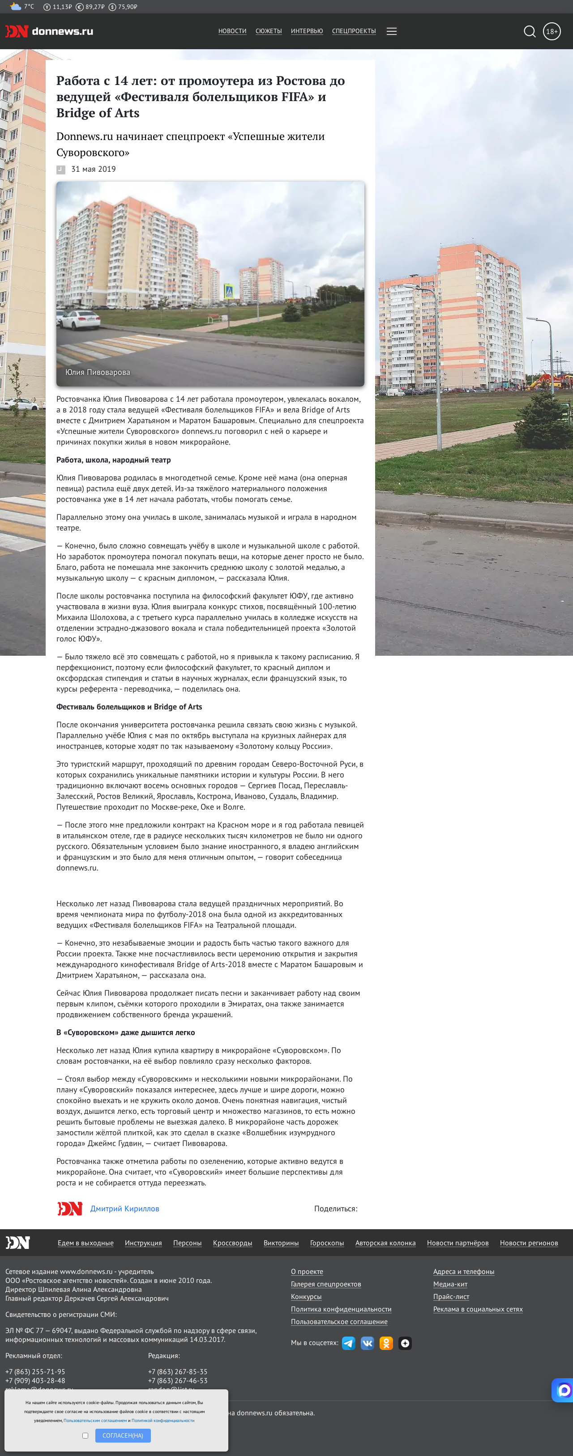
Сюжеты (269, 31)
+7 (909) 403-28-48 (35, 1380)
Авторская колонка (385, 1242)
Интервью (307, 31)
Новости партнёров (458, 1242)
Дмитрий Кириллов (107, 1208)
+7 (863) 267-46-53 (178, 1380)
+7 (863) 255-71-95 (35, 1371)
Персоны (187, 1242)
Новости (232, 31)
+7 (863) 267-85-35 (178, 1371)
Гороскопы (327, 1242)
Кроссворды (232, 1242)
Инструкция (143, 1242)
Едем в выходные (86, 1242)
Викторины (281, 1242)
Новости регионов (529, 1242)
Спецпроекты (354, 31)
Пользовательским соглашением (95, 1420)
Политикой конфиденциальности (163, 1420)
